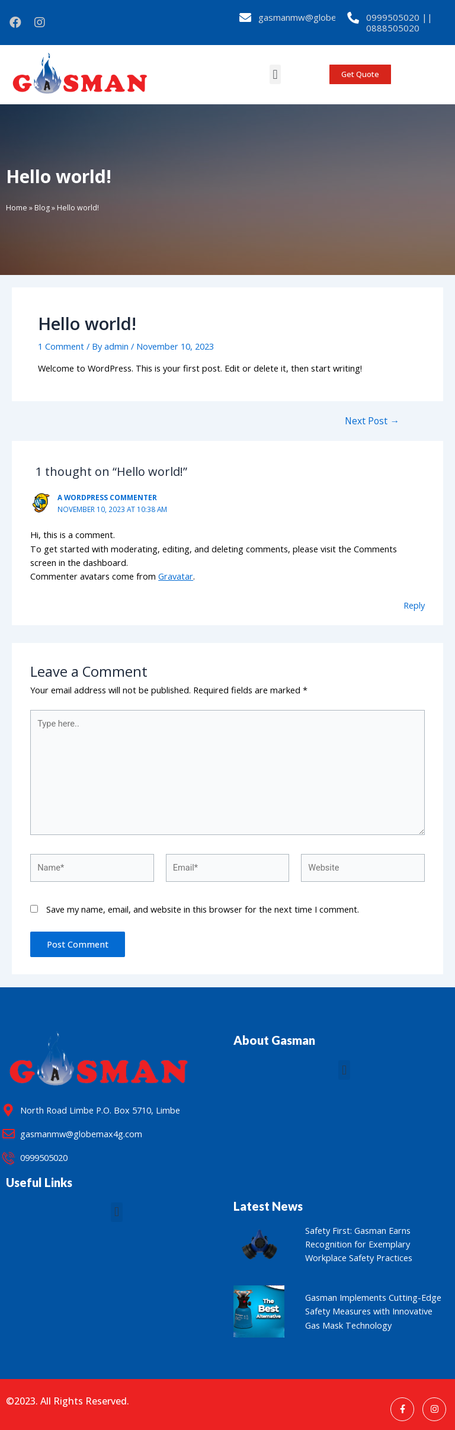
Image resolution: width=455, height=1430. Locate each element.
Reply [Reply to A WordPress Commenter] (414, 605)
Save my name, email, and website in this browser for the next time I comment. (202, 909)
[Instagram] (434, 1409)
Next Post (372, 421)
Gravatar (175, 576)
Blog (42, 208)
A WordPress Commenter (107, 497)
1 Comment (61, 346)
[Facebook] (402, 1409)
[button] (275, 74)
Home (16, 208)
